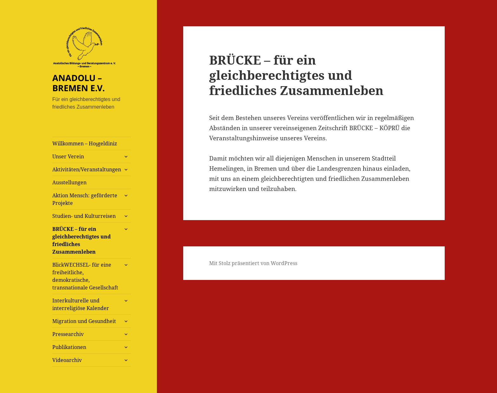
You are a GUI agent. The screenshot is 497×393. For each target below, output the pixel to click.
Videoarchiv (67, 360)
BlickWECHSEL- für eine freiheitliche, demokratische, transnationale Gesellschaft (85, 276)
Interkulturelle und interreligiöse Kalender (80, 304)
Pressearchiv (68, 334)
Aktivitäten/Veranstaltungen (86, 169)
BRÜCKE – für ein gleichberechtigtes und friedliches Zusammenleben (81, 240)
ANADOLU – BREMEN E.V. (78, 83)
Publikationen (69, 347)
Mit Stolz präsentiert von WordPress (253, 263)
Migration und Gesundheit (84, 321)
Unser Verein (68, 156)
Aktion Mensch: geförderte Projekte (84, 199)
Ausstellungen (69, 182)
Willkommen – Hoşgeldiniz (84, 143)
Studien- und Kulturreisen (84, 215)
